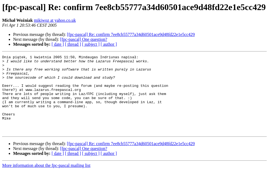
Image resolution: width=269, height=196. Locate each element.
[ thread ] (73, 44)
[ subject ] (91, 44)
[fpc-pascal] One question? (83, 39)
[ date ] (58, 44)
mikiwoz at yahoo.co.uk (55, 20)
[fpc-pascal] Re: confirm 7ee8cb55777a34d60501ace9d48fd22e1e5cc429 (131, 34)
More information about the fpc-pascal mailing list (46, 181)
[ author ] (109, 44)
